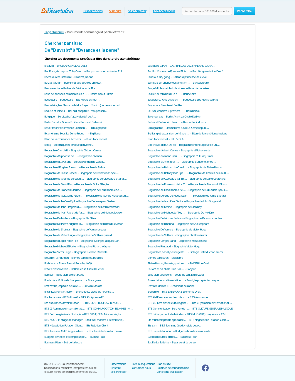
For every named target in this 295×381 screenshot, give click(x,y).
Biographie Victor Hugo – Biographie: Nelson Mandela (75, 252)
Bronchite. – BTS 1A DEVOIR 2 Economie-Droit (174, 291)
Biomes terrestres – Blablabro (165, 258)
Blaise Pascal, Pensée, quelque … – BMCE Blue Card (178, 263)
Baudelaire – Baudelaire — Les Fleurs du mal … (72, 99)
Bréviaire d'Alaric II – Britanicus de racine (171, 286)
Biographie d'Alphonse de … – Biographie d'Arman (73, 156)
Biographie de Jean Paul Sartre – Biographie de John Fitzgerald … (186, 201)
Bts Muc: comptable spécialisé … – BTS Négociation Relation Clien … (188, 320)
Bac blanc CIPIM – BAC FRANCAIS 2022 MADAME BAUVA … (181, 66)
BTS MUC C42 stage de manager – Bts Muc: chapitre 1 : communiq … (84, 320)
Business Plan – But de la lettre (63, 342)
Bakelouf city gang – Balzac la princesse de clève (177, 77)
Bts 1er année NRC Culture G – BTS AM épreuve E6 (74, 297)
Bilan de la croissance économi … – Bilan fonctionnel (75, 139)
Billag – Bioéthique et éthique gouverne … (69, 145)
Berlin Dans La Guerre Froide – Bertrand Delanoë (73, 122)
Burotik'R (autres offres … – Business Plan (172, 337)
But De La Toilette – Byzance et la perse (172, 342)
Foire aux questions (143, 364)
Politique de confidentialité (173, 368)
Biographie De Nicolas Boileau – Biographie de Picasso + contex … (186, 218)
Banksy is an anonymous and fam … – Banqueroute (178, 82)
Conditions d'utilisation (170, 372)
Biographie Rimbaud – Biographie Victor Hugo (174, 246)
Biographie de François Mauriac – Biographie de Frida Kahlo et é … (83, 190)
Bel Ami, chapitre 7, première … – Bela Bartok (174, 111)
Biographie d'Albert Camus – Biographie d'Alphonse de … (180, 150)
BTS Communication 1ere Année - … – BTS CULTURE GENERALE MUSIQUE (190, 308)
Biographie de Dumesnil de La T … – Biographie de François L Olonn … (188, 184)
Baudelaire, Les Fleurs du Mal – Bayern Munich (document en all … (83, 105)
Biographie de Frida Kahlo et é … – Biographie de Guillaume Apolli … (188, 190)
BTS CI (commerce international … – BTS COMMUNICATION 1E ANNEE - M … (88, 308)
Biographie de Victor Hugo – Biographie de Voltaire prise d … (79, 235)
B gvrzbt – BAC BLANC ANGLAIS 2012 (65, 66)
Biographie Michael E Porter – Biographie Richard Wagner (77, 246)
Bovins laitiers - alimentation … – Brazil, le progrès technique (183, 280)
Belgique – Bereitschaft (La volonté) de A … (70, 116)
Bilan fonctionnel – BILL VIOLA (166, 139)
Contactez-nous (164, 11)
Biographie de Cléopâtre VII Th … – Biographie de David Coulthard (186, 179)
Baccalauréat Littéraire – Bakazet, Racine (68, 77)
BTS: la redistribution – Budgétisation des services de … (180, 331)
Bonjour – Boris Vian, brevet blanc (64, 275)
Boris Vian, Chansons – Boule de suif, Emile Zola (176, 275)
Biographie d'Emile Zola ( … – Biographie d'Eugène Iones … (182, 162)
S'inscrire (115, 11)
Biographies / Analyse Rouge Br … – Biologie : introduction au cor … (187, 252)
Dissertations (92, 11)
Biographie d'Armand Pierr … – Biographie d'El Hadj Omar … (182, 156)
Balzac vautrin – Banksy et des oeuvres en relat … (74, 82)
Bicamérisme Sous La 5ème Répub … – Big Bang (72, 133)
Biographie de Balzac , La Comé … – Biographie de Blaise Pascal (185, 167)
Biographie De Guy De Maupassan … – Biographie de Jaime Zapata (187, 195)
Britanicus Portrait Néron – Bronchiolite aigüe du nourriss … (79, 291)
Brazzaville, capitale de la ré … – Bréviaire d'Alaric (73, 286)
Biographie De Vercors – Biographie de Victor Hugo (177, 229)
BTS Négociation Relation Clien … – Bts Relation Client (76, 325)
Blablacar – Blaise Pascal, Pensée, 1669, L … (70, 263)
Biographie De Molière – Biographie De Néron (70, 218)
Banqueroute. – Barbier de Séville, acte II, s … (71, 88)
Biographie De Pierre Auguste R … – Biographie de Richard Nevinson (83, 224)
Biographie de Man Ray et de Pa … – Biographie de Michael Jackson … (85, 212)
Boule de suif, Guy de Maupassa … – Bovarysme (72, 280)
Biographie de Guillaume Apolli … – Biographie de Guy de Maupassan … (86, 195)
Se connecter (137, 11)
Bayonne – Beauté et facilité (165, 105)
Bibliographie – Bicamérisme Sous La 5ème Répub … (178, 128)
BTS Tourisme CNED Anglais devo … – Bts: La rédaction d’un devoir (83, 331)
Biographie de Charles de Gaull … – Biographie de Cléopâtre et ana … (85, 179)
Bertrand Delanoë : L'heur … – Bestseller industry (177, 122)
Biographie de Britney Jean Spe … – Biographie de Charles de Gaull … (188, 173)
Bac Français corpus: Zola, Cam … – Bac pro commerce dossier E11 (83, 71)
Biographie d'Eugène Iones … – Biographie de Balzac (75, 167)
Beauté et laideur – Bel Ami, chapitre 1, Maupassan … (76, 111)
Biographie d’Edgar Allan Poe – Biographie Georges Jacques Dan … (83, 241)
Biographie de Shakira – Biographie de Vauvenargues (75, 229)
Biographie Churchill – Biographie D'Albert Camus (72, 150)
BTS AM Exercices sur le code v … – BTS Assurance (178, 297)
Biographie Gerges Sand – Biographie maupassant (177, 241)
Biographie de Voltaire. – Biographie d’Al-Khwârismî (177, 235)
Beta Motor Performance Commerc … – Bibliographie (75, 128)
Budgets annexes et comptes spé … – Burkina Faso (74, 337)
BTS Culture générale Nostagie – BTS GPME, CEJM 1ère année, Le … (84, 314)
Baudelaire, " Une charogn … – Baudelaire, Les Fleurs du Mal (183, 99)
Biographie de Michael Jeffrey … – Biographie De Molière (181, 212)
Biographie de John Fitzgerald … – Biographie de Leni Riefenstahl (82, 207)
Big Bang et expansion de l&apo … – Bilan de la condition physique (187, 133)
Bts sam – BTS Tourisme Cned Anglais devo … (174, 325)
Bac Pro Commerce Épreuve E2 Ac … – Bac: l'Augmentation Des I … (187, 71)
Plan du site (164, 364)
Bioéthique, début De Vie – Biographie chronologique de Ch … (184, 145)
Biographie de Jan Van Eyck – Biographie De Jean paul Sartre (79, 201)
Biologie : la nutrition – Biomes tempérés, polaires (73, 258)
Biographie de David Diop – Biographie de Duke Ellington (77, 184)
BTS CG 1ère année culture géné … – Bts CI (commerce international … (190, 303)
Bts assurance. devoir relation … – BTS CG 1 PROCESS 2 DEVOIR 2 (82, 303)
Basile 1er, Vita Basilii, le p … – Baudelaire (172, 94)
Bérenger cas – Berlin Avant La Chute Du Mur (174, 116)
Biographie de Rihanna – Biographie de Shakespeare (178, 224)
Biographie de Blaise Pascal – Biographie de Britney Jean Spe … (81, 173)
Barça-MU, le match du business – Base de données (178, 88)
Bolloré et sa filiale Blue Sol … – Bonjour (172, 269)
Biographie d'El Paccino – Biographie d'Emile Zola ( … (75, 162)
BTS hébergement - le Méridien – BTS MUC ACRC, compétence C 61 (187, 314)
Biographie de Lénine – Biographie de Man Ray (175, 207)
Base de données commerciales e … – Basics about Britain (78, 94)
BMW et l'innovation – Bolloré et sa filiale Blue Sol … (75, 269)
